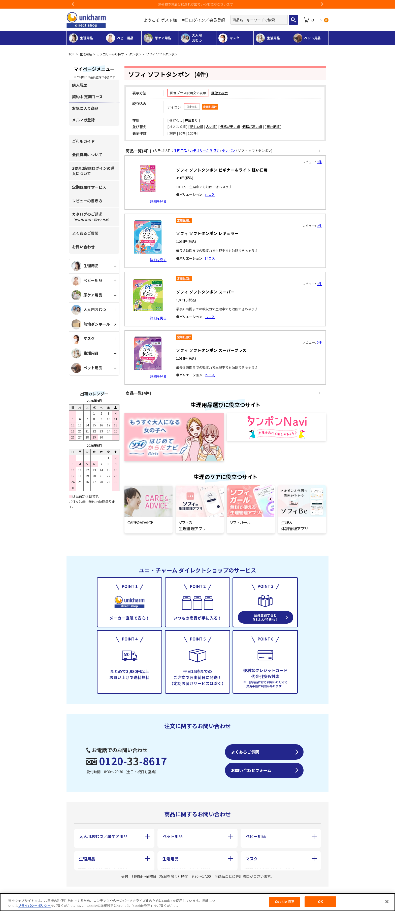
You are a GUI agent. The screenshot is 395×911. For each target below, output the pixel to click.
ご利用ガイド (83, 141)
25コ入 (210, 375)
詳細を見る (158, 201)
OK (320, 901)
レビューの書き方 (87, 200)
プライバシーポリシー (34, 905)
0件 (319, 161)
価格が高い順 (252, 126)
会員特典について (87, 154)
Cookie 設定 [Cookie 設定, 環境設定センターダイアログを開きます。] (284, 901)
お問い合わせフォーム (251, 770)
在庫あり (191, 120)
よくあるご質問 (85, 233)
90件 (182, 133)
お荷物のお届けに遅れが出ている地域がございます (197, 4)
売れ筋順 (273, 126)
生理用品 (86, 54)
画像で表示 (219, 92)
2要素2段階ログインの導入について (93, 170)
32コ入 (210, 316)
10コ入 (210, 194)
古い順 (211, 126)
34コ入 (210, 258)
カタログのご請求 (91, 216)
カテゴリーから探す (110, 54)
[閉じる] (386, 901)
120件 (192, 133)
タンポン (135, 54)
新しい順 (196, 126)
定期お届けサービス (89, 187)
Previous (73, 4)
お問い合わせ (83, 246)
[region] (197, 902)
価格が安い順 (230, 126)
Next (321, 4)
